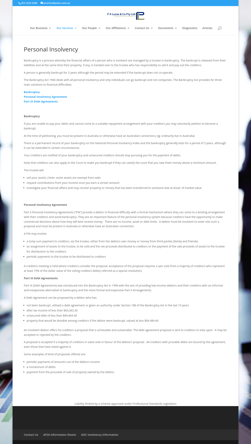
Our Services (64, 28)
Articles (207, 28)
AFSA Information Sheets (59, 435)
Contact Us (142, 28)
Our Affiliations (116, 28)
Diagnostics (189, 28)
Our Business (38, 28)
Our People (89, 28)
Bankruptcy (32, 92)
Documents (165, 28)
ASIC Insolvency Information (99, 435)
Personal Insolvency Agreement (45, 97)
